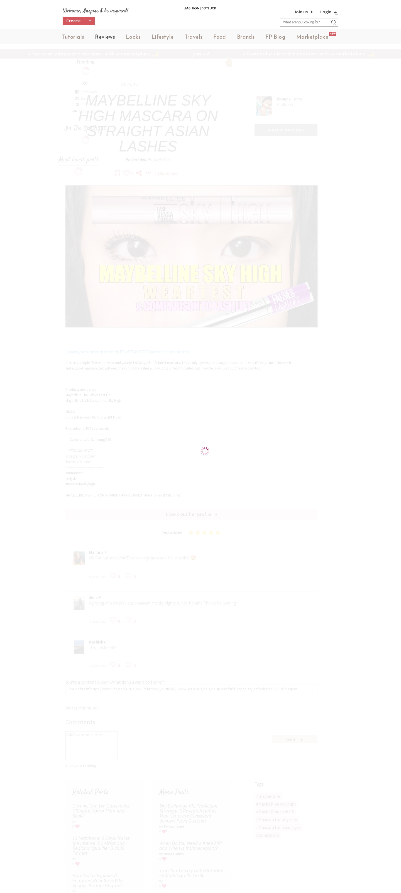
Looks (133, 38)
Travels (194, 38)
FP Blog (275, 38)
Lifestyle (162, 38)
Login (325, 11)
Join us (301, 11)
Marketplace (312, 38)
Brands (246, 38)
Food (219, 38)
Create (78, 24)
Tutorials (73, 38)
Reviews (105, 38)
